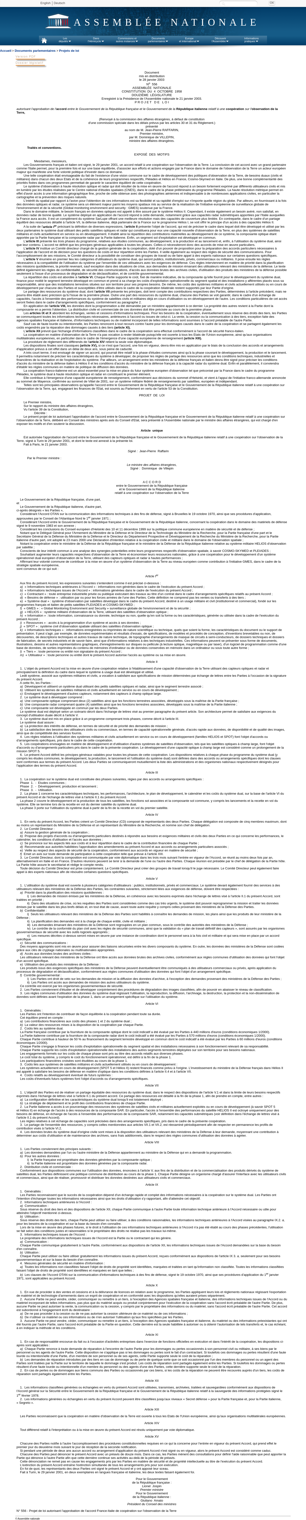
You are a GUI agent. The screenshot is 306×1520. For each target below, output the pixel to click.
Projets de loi (69, 50)
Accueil (5, 50)
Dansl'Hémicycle (96, 40)
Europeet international (189, 40)
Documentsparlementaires (158, 40)
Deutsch (59, 3)
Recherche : (223, 3)
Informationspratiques (251, 40)
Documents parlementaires (35, 50)
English (45, 3)
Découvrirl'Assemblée (220, 40)
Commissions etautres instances (127, 40)
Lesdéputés (65, 40)
